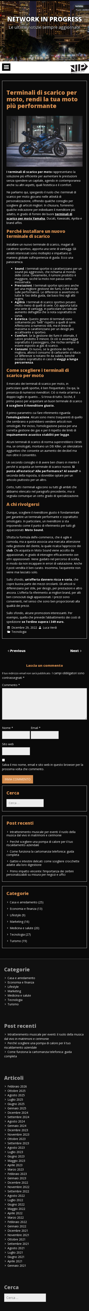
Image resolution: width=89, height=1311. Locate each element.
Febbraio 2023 (17, 1174)
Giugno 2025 (16, 1104)
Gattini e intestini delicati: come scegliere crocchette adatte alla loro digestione (42, 863)
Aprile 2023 (14, 1165)
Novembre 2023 (18, 1134)
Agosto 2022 (16, 1196)
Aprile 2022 (14, 1213)
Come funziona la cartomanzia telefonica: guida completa (40, 853)
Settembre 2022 (18, 1191)
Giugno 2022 (16, 1204)
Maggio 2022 (16, 1209)
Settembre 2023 (18, 1143)
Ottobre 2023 (16, 1139)
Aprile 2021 (14, 1261)
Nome (7, 728)
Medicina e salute (21, 928)
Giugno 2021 (16, 1257)
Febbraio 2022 (17, 1222)
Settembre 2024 (18, 1117)
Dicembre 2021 (17, 1231)
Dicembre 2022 (17, 1182)
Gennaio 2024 (16, 1126)
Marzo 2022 (15, 1217)
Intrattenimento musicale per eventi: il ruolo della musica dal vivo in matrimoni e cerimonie (40, 833)
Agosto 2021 (16, 1248)
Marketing (16, 922)
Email (36, 728)
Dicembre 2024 (17, 1113)
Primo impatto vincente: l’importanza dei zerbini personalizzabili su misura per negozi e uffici (40, 872)
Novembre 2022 (18, 1187)
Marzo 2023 (15, 1169)
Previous (18, 650)
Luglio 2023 (15, 1152)
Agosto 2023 (16, 1148)
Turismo (15, 941)
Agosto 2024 (16, 1121)
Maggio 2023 (16, 1161)
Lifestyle (15, 915)
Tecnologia (18, 632)
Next (75, 650)
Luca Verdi (50, 627)
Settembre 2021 (18, 1244)
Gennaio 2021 (16, 1266)
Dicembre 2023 (17, 1130)
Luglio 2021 (15, 1252)
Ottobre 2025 (16, 1091)
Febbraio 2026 (17, 1086)
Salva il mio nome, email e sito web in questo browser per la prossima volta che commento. (42, 767)
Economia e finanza (23, 909)
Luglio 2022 (15, 1200)
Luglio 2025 (15, 1099)
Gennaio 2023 (16, 1178)
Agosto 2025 (16, 1095)
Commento (11, 685)
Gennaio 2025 (16, 1108)
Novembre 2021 (18, 1235)
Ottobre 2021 (16, 1239)
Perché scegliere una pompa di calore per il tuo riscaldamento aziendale (39, 843)
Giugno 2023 (16, 1156)
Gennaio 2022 (16, 1226)
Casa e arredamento (23, 902)
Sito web (8, 744)
